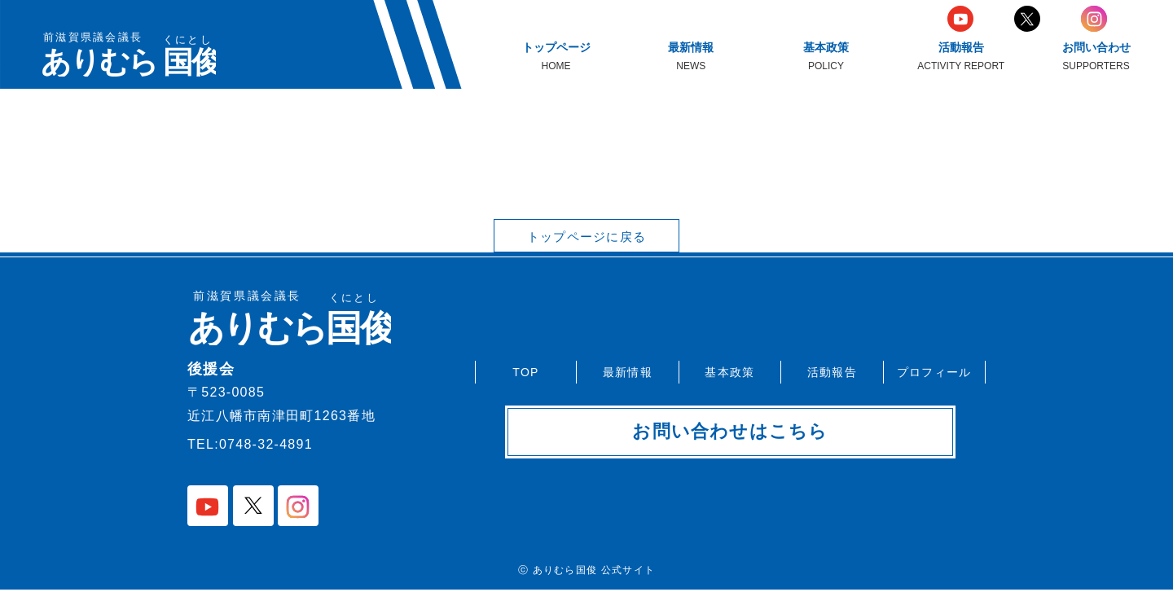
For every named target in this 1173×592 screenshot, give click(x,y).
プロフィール (934, 370)
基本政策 (729, 370)
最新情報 (627, 370)
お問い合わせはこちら (730, 434)
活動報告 (832, 370)
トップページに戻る (586, 237)
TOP (525, 370)
